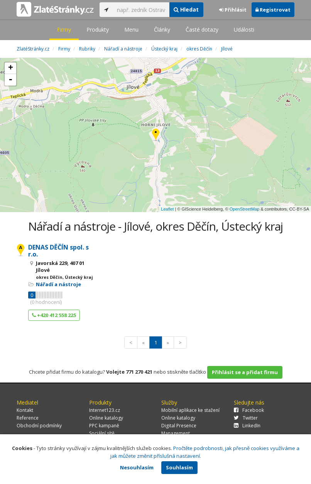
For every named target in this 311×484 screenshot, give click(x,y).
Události (244, 29)
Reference (28, 418)
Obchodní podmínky (39, 425)
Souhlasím (179, 467)
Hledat (186, 9)
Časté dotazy (202, 29)
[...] (141, 9)
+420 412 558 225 (54, 315)
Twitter (246, 418)
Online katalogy (106, 418)
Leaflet (167, 209)
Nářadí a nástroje (58, 284)
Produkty (97, 29)
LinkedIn (247, 425)
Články (162, 29)
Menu (131, 29)
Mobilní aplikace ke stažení (190, 410)
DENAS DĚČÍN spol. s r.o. (58, 250)
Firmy (64, 29)
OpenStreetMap (245, 209)
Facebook (249, 410)
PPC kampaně (104, 425)
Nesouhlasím (137, 467)
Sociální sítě (102, 433)
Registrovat (273, 9)
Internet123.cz (104, 410)
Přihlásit (233, 9)
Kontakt (25, 410)
